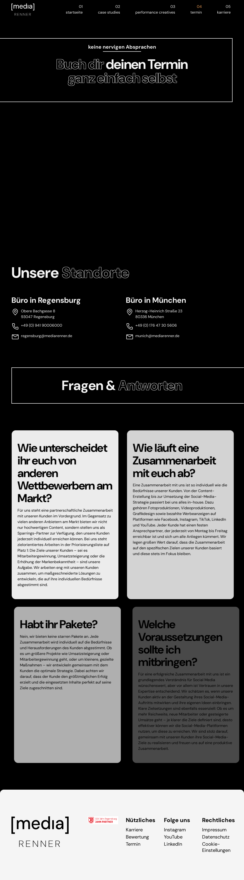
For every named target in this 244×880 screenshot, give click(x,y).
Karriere (134, 830)
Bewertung (137, 837)
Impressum (214, 830)
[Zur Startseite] (22, 9)
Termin (133, 844)
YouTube (173, 837)
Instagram (175, 830)
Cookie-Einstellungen (216, 847)
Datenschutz (215, 837)
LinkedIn (173, 844)
